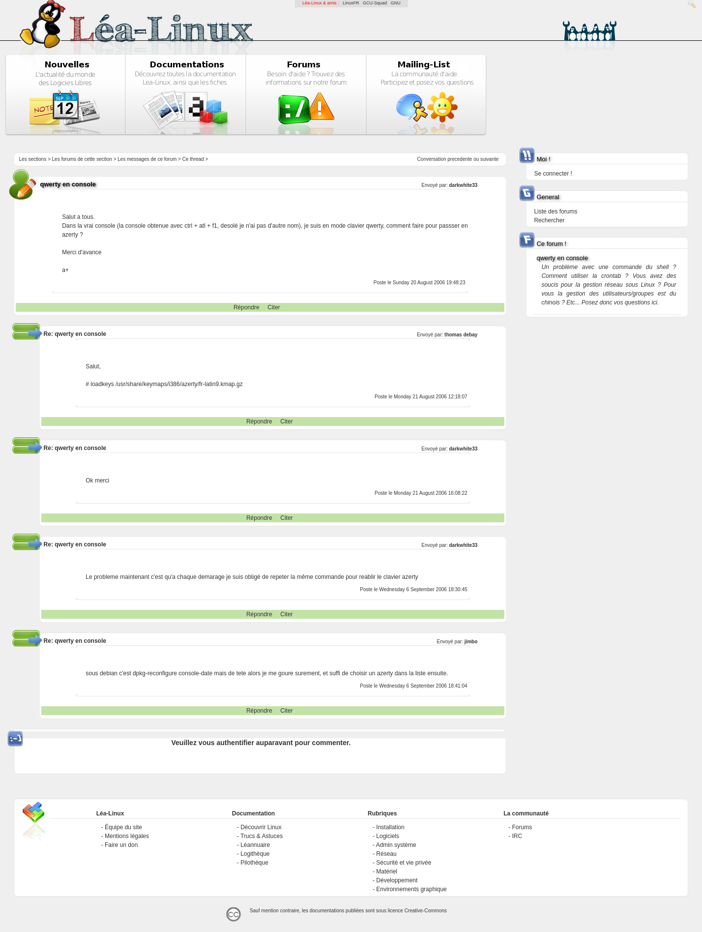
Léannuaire (255, 845)
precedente (459, 159)
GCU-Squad (375, 2)
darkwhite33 (463, 185)
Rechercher (549, 220)
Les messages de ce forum (146, 159)
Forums (522, 827)
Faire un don (121, 845)
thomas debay (460, 334)
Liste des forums (555, 211)
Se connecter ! (553, 173)
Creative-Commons (426, 910)
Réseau (386, 853)
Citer (273, 307)
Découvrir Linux (260, 827)
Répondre (247, 307)
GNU (396, 2)
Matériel (386, 871)
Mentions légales (127, 836)
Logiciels (387, 836)
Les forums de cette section (82, 159)
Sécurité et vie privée (403, 862)
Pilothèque (254, 862)
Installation (390, 827)
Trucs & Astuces (261, 836)
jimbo (471, 641)
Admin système (396, 845)
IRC (517, 836)
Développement (396, 880)
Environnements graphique (411, 889)
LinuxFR (351, 2)
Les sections (33, 159)
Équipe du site (123, 827)
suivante (489, 159)
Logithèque (254, 853)
